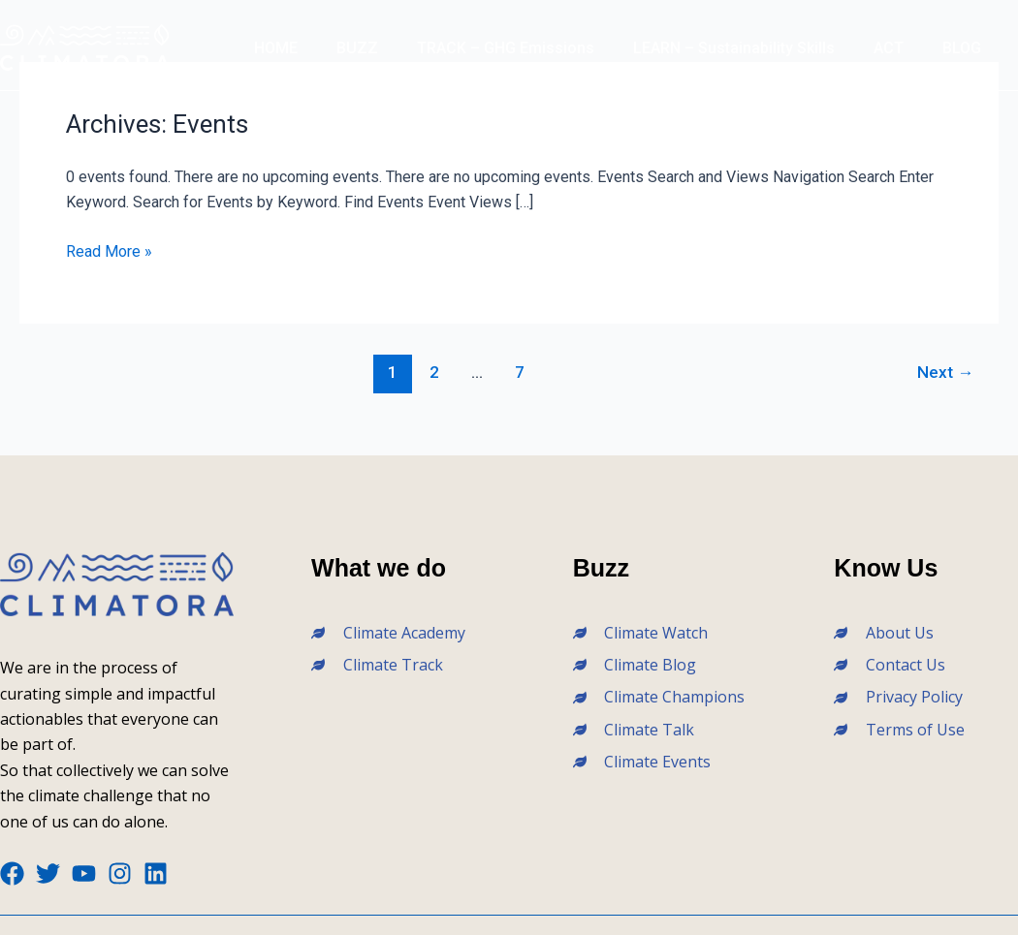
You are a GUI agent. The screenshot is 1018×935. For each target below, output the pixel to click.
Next (945, 372)
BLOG (961, 48)
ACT (889, 48)
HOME (276, 48)
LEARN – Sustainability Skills (734, 48)
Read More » (109, 252)
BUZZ (357, 48)
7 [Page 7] (520, 372)
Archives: (157, 124)
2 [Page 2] (434, 372)
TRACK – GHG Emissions (505, 48)
